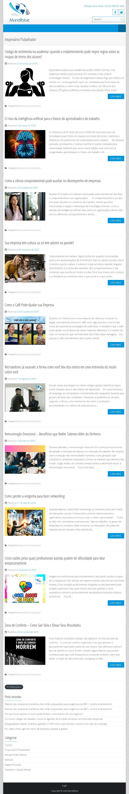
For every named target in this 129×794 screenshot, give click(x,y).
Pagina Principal (13, 764)
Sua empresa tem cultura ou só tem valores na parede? (39, 242)
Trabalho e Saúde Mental (18, 769)
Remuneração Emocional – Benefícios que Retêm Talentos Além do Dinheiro (53, 434)
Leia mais (115, 96)
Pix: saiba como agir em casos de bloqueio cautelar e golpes (36, 728)
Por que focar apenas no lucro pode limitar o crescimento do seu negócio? (44, 713)
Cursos (8, 744)
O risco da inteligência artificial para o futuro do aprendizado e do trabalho (52, 118)
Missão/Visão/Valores (16, 754)
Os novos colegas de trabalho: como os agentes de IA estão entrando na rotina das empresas (54, 718)
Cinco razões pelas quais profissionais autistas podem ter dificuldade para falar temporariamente (55, 560)
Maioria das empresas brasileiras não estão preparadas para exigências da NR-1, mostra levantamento (58, 704)
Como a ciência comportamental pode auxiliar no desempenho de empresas (53, 180)
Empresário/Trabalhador (29, 106)
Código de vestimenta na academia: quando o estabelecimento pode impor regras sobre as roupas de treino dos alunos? (62, 54)
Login (64, 785)
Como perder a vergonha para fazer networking (34, 496)
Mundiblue (73, 790)
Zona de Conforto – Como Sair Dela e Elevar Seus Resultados (43, 625)
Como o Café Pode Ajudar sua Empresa (29, 304)
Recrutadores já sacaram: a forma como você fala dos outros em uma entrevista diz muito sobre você (60, 369)
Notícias (9, 759)
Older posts (15, 686)
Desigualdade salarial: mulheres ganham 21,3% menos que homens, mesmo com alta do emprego (56, 723)
